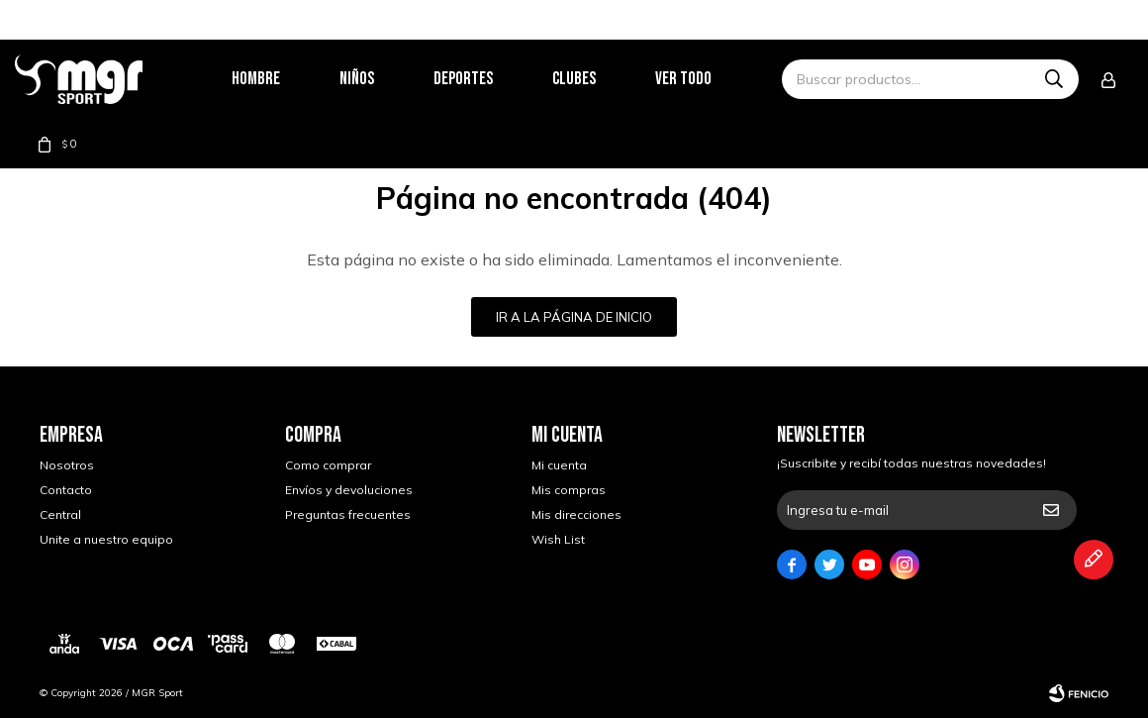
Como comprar (328, 465)
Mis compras (568, 489)
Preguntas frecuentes (348, 514)
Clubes (599, 78)
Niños (381, 78)
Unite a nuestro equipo (106, 539)
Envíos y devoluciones (349, 489)
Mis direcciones (576, 514)
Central (60, 514)
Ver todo (708, 78)
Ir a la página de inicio (574, 317)
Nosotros (67, 465)
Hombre (280, 78)
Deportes (488, 78)
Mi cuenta (559, 465)
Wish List (558, 539)
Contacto (66, 489)
